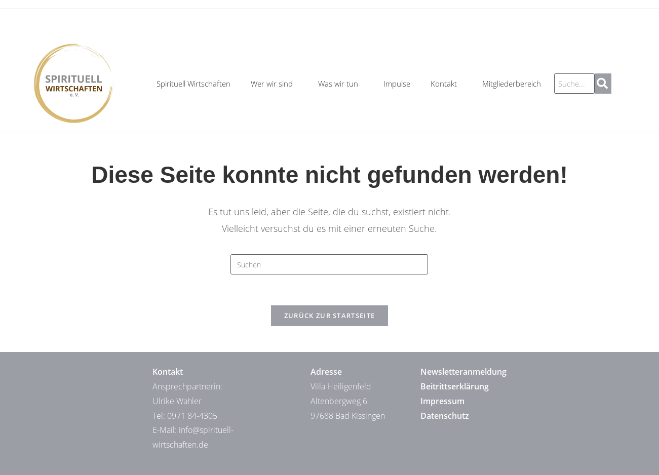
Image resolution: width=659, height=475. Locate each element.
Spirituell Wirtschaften (193, 83)
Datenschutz (444, 415)
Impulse (396, 83)
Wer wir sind (274, 83)
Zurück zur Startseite (329, 315)
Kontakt (446, 83)
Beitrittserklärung (454, 386)
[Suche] (603, 83)
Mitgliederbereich (511, 83)
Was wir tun (340, 83)
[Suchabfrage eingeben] (329, 264)
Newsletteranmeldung (463, 371)
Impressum (442, 401)
